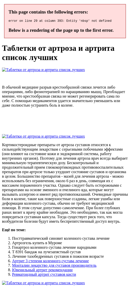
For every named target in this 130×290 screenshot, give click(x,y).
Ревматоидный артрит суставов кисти (44, 275)
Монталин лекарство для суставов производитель (54, 266)
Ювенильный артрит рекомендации (42, 270)
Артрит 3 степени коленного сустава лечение (50, 261)
